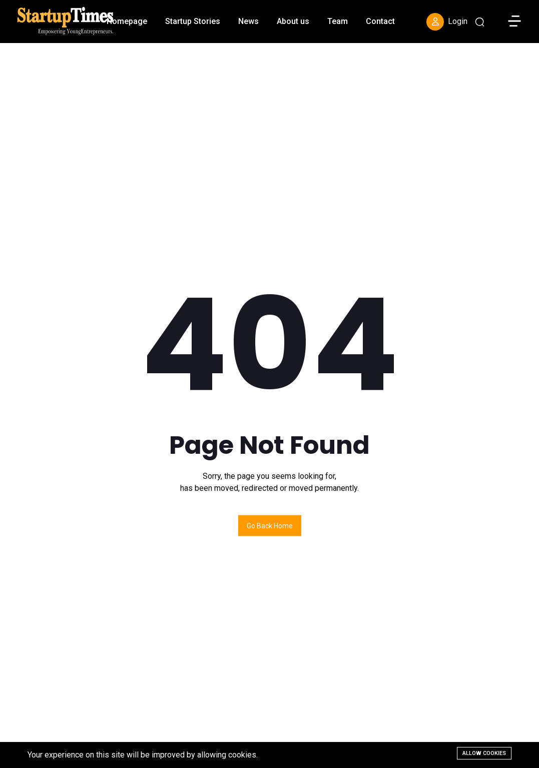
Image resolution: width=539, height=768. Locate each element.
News (248, 21)
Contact (380, 21)
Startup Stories (192, 21)
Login (446, 22)
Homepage (127, 21)
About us (293, 21)
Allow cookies (484, 753)
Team (337, 21)
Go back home (270, 525)
